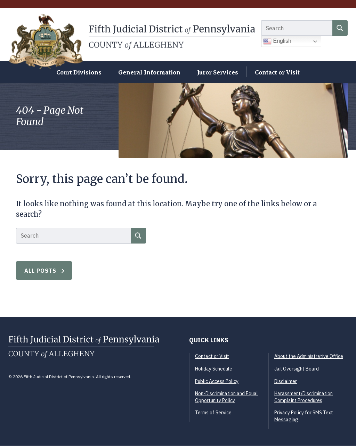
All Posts (40, 271)
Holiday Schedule (213, 369)
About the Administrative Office (308, 357)
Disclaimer (285, 382)
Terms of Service (213, 413)
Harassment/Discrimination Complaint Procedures (303, 397)
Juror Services (217, 72)
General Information (149, 72)
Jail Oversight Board (296, 369)
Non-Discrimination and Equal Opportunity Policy (226, 397)
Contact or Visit (277, 72)
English (277, 42)
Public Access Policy (216, 382)
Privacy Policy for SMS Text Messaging (303, 416)
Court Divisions (79, 72)
